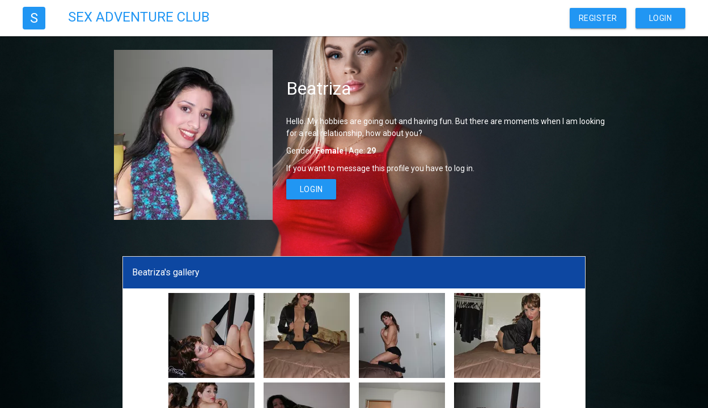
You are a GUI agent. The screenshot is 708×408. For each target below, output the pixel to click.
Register (598, 18)
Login (660, 18)
